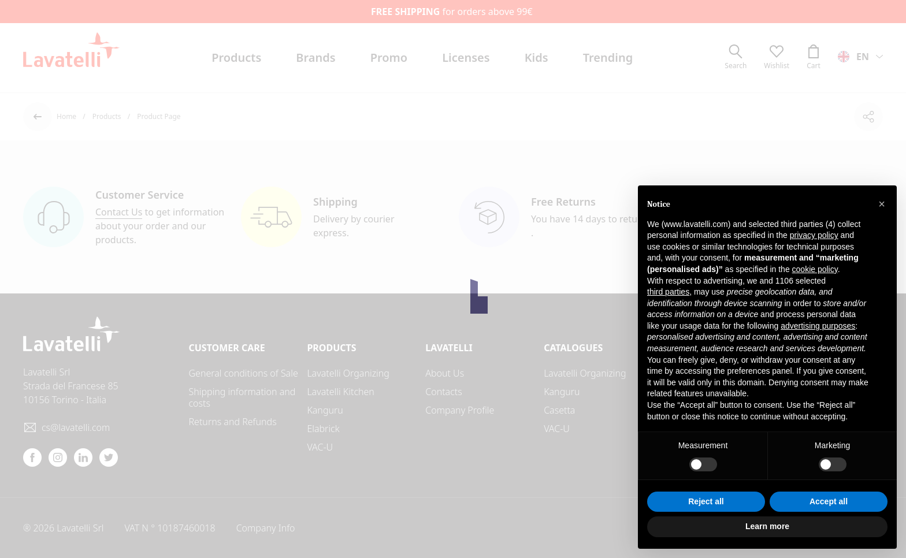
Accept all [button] (829, 501)
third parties (668, 291)
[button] (881, 204)
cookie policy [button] (815, 269)
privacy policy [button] (814, 235)
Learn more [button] (767, 526)
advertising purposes (818, 325)
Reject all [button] (705, 501)
